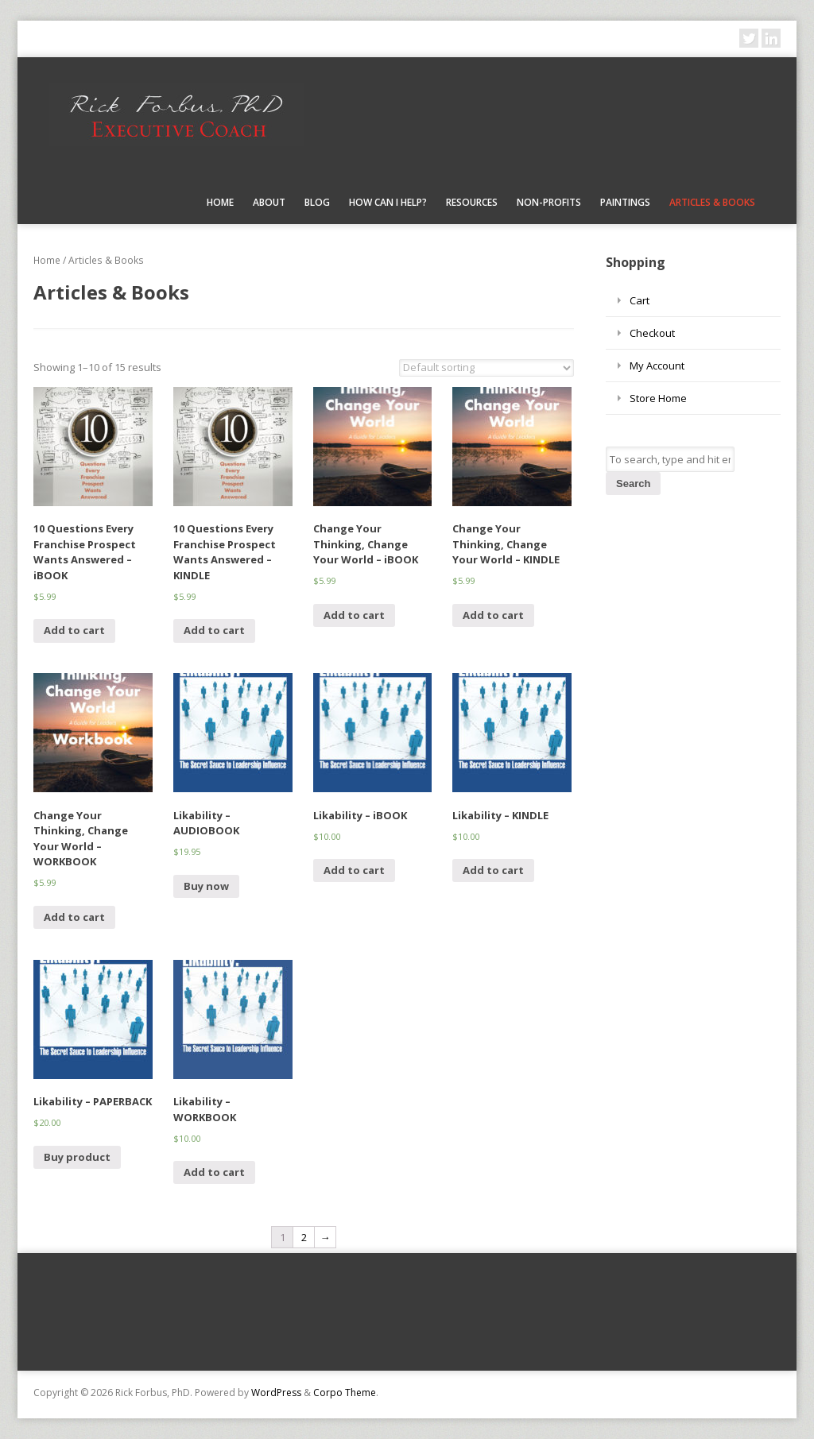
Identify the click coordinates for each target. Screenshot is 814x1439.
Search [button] (633, 483)
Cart (639, 300)
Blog (317, 202)
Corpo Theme (344, 1392)
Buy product (77, 1157)
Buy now (206, 886)
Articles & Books (712, 202)
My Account (657, 365)
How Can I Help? (388, 202)
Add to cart (74, 630)
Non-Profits (549, 202)
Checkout (652, 333)
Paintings (625, 202)
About (269, 202)
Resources (472, 202)
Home (220, 202)
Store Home (658, 398)
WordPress (276, 1392)
